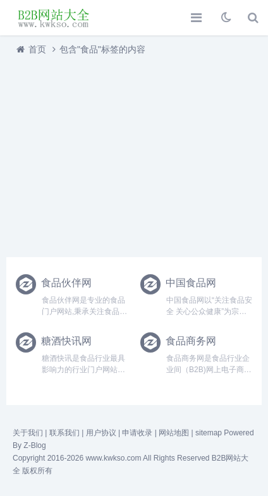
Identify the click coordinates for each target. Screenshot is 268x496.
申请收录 (137, 432)
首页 (37, 49)
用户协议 (101, 432)
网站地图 (174, 432)
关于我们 (28, 432)
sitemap (208, 432)
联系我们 (64, 432)
